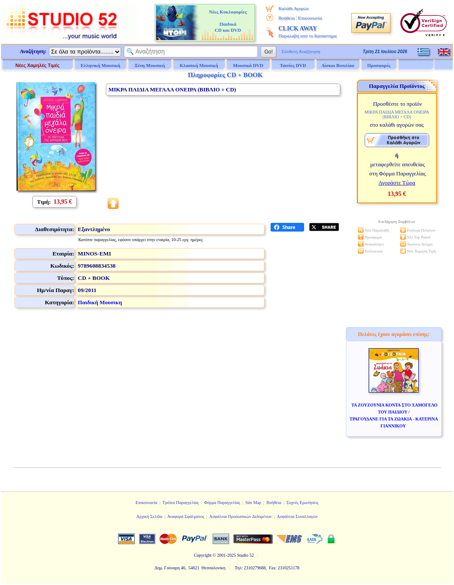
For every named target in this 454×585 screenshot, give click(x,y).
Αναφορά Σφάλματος (185, 516)
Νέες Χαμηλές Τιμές (37, 65)
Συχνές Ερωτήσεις (302, 502)
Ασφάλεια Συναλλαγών (297, 516)
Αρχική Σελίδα (149, 516)
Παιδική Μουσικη (100, 302)
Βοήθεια (286, 17)
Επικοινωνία (310, 17)
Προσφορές (379, 65)
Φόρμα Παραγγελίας (222, 502)
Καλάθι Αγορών (293, 8)
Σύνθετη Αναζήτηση (300, 51)
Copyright (203, 555)
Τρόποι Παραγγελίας (181, 502)
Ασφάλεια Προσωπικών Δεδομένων (240, 516)
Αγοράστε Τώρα (396, 182)
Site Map (253, 502)
